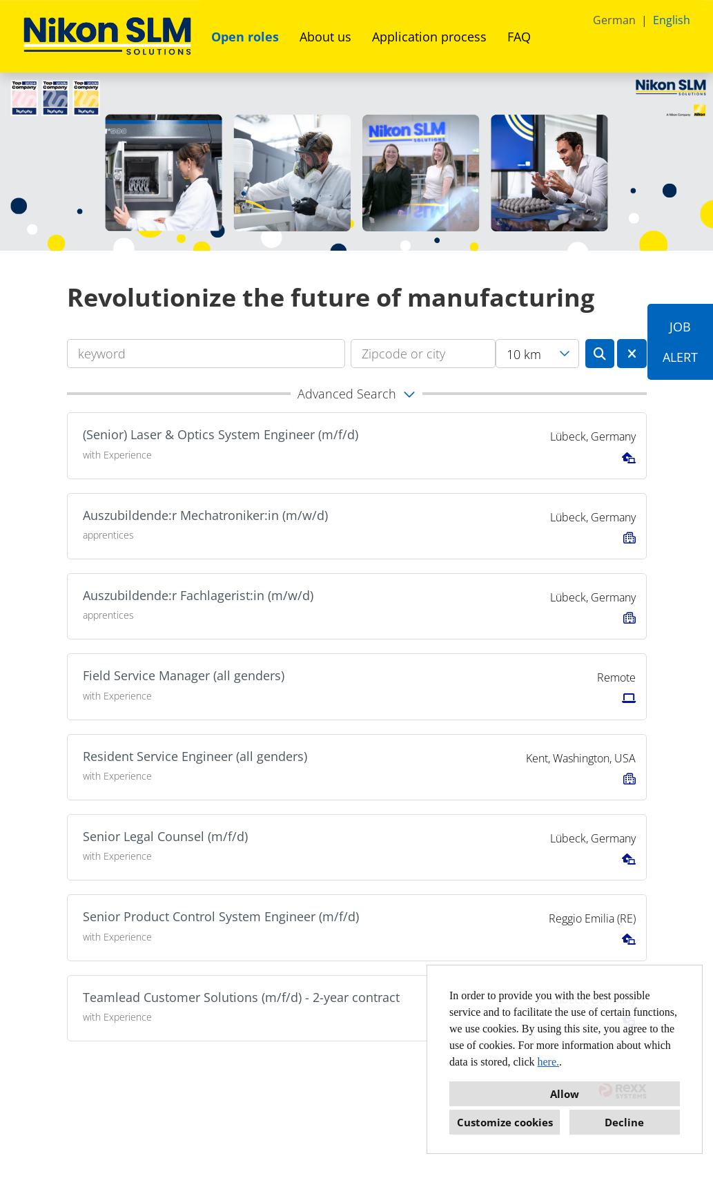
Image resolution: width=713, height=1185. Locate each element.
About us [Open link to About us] (325, 36)
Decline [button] (624, 1122)
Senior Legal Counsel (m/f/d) (165, 836)
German (614, 20)
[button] (357, 393)
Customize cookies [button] (505, 1122)
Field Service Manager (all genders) (183, 675)
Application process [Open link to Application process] (429, 36)
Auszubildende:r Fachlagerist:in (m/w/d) (198, 595)
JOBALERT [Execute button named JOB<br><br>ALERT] (680, 341)
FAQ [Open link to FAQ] (519, 36)
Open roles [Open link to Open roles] (245, 36)
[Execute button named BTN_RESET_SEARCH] (632, 353)
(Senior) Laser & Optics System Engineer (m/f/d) (220, 434)
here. (549, 1062)
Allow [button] (564, 1094)
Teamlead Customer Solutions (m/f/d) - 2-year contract (241, 997)
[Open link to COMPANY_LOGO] (107, 36)
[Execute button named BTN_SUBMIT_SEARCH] (600, 353)
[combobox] (537, 353)
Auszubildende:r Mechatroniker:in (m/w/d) (205, 515)
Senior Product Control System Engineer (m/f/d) (221, 916)
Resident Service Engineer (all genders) (195, 756)
